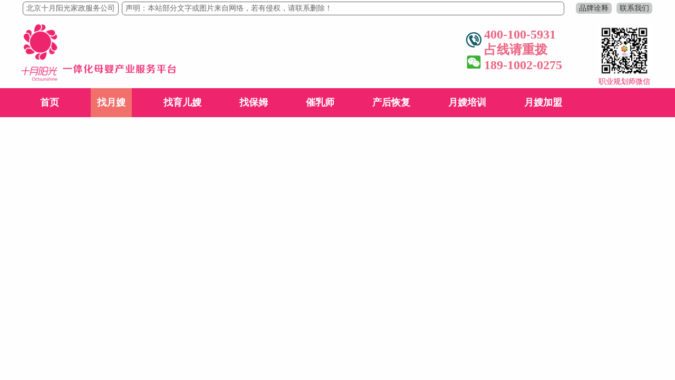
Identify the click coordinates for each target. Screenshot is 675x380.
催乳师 (320, 102)
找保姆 (253, 102)
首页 (49, 102)
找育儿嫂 (182, 102)
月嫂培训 (467, 102)
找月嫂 (111, 102)
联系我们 (634, 8)
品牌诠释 (594, 8)
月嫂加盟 (543, 102)
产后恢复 (391, 102)
